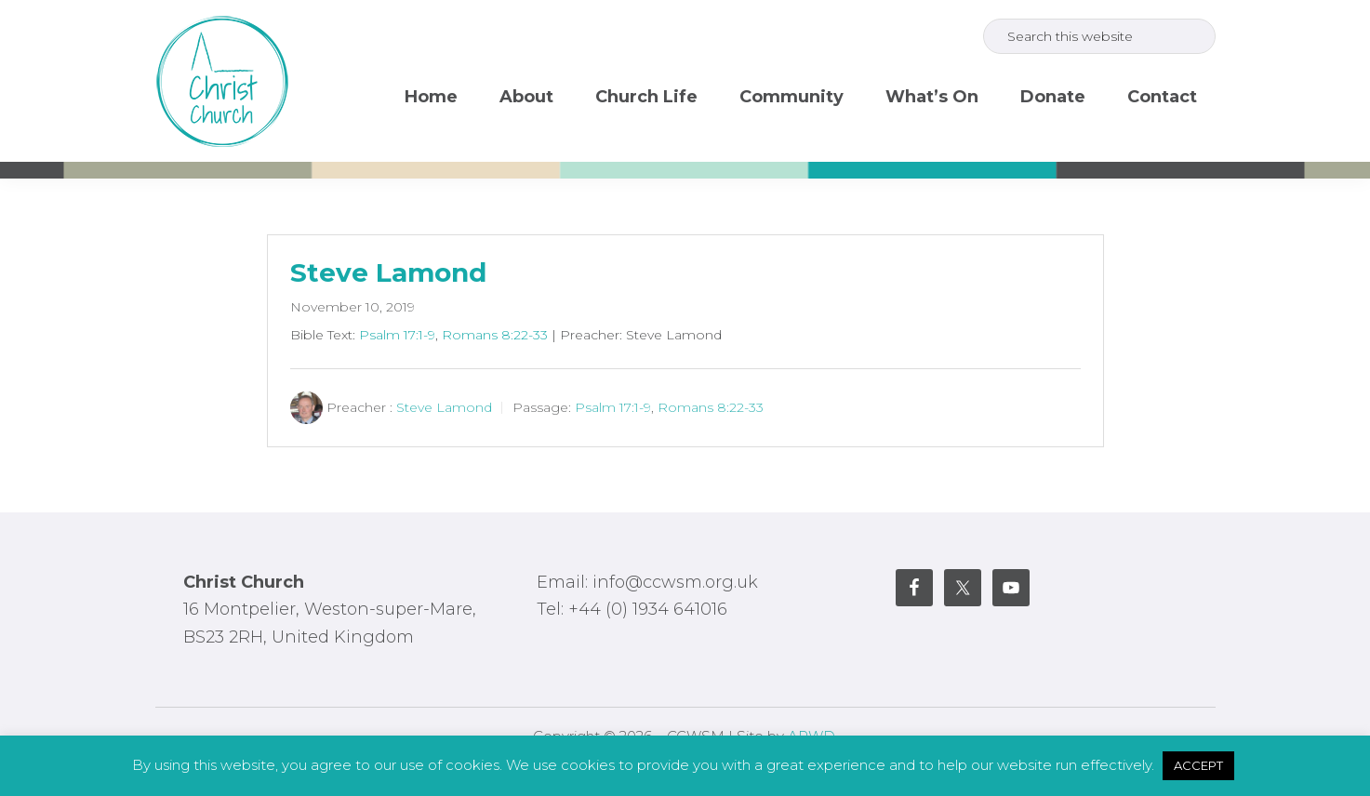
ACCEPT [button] (1198, 765)
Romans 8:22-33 (495, 334)
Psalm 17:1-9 (397, 334)
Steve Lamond (388, 272)
